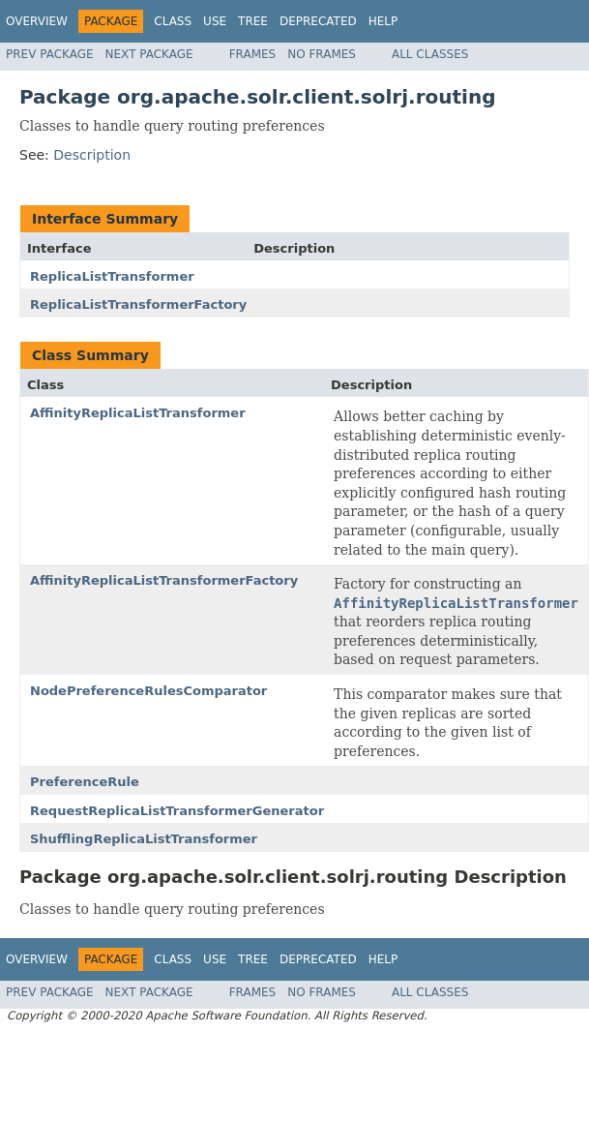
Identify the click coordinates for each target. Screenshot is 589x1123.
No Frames (321, 54)
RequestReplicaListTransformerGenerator (177, 811)
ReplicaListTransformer (112, 276)
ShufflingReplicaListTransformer (143, 839)
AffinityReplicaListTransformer (138, 413)
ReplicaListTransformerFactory (138, 304)
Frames (253, 54)
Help (383, 21)
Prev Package (50, 54)
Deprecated (318, 21)
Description (92, 155)
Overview (37, 21)
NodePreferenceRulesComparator (148, 690)
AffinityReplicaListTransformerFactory (164, 580)
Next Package (149, 54)
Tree (253, 21)
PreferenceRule (84, 781)
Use (214, 21)
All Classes (430, 54)
